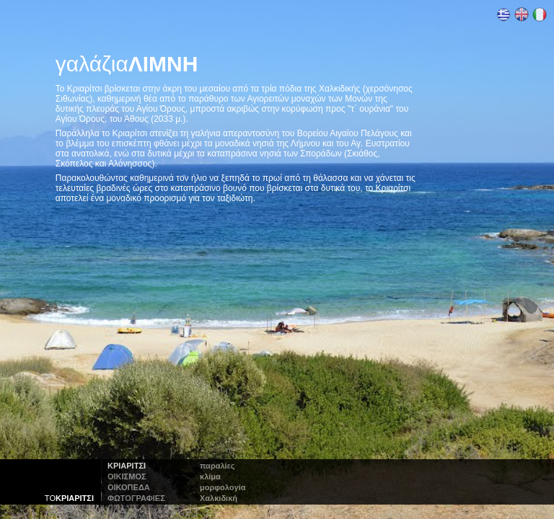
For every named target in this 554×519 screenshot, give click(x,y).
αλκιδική (218, 498)
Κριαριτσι (126, 465)
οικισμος (126, 476)
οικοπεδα (128, 487)
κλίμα (210, 476)
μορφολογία (222, 487)
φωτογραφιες (136, 498)
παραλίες (217, 465)
